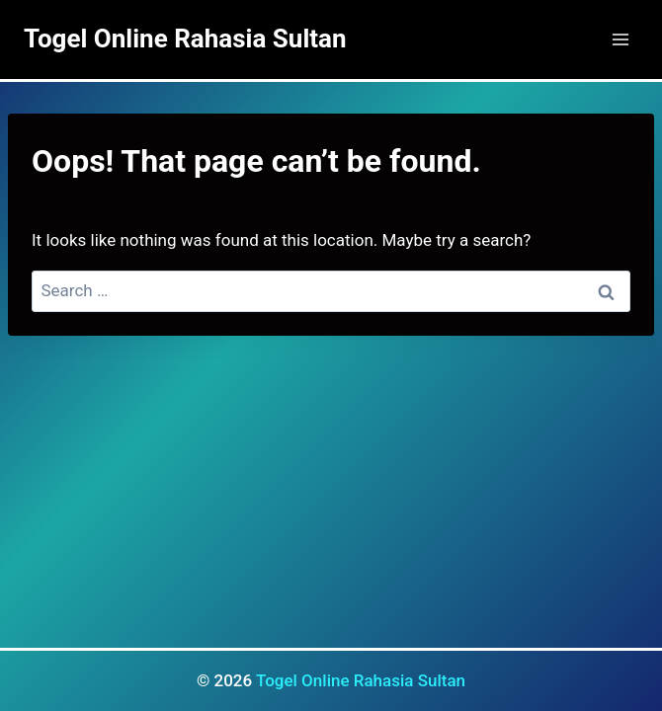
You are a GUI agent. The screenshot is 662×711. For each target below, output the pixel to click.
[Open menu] (620, 39)
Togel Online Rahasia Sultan (360, 680)
